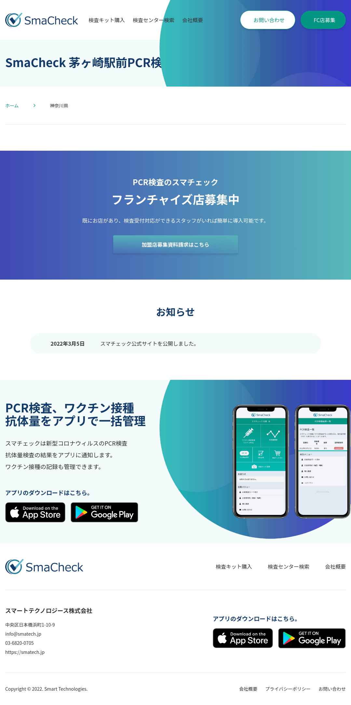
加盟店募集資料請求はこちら (175, 244)
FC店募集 (324, 20)
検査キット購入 (106, 20)
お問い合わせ (269, 20)
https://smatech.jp (25, 652)
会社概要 (192, 20)
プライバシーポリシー (288, 688)
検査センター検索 (153, 20)
